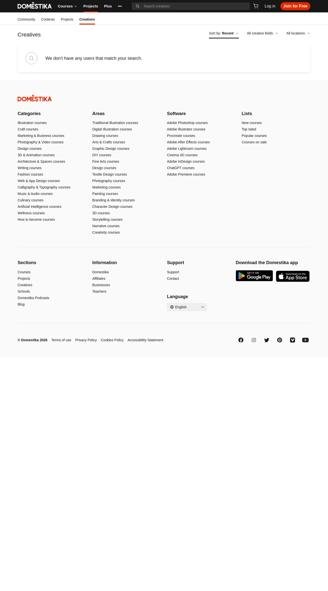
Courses (67, 6)
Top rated (249, 129)
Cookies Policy (112, 340)
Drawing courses (105, 136)
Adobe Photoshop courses (187, 123)
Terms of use (61, 340)
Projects (90, 6)
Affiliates (98, 278)
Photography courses (108, 181)
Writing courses (29, 168)
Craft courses (28, 129)
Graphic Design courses (110, 149)
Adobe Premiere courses (186, 174)
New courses (252, 123)
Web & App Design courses (39, 181)
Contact (173, 278)
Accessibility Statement (145, 340)
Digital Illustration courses (112, 129)
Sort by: (224, 33)
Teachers (99, 291)
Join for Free (295, 6)
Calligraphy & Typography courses (44, 187)
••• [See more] (120, 6)
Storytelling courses (107, 219)
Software (176, 113)
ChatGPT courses (181, 168)
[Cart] (256, 6)
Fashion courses (30, 174)
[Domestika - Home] (164, 98)
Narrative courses (106, 226)
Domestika (100, 272)
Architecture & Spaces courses (41, 161)
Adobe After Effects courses (188, 142)
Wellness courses (31, 213)
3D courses (101, 213)
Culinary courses (30, 200)
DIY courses (101, 155)
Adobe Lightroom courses (187, 149)
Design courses (30, 149)
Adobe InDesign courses (186, 161)
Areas (98, 113)
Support (173, 272)
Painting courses (105, 194)
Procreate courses (181, 136)
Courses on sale (254, 142)
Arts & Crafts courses (108, 142)
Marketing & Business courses (41, 136)
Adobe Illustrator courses (186, 129)
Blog (21, 304)
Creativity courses (106, 232)
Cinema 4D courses (182, 155)
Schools (24, 291)
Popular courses (254, 136)
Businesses (101, 285)
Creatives (25, 285)
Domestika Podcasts (33, 298)
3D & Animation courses (36, 155)
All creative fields (262, 33)
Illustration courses (32, 123)
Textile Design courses (109, 174)
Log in (270, 6)
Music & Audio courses (35, 194)
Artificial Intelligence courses (40, 207)
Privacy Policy (86, 340)
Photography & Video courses (41, 142)
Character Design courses (112, 207)
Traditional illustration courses (115, 123)
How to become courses (36, 219)
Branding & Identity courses (113, 200)
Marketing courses (106, 187)
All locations (298, 33)
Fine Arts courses (105, 161)
